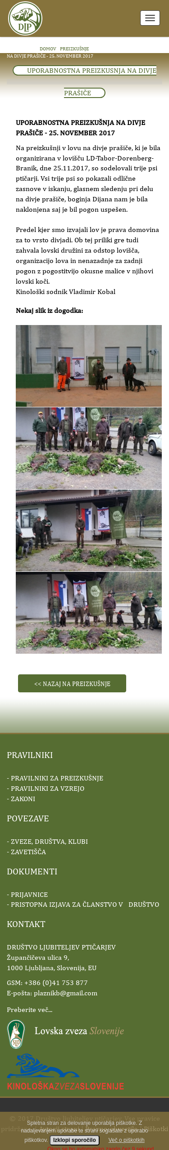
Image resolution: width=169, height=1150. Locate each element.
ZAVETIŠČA (28, 851)
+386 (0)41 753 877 (56, 982)
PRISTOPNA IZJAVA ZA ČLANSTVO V (85, 904)
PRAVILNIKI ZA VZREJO (47, 788)
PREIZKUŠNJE (74, 48)
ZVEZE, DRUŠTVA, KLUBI (49, 841)
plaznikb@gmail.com (65, 993)
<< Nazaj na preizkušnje (72, 683)
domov (48, 48)
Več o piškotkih (127, 1145)
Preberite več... (29, 1009)
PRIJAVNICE (29, 894)
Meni (150, 18)
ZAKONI (23, 798)
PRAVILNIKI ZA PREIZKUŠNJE (57, 778)
